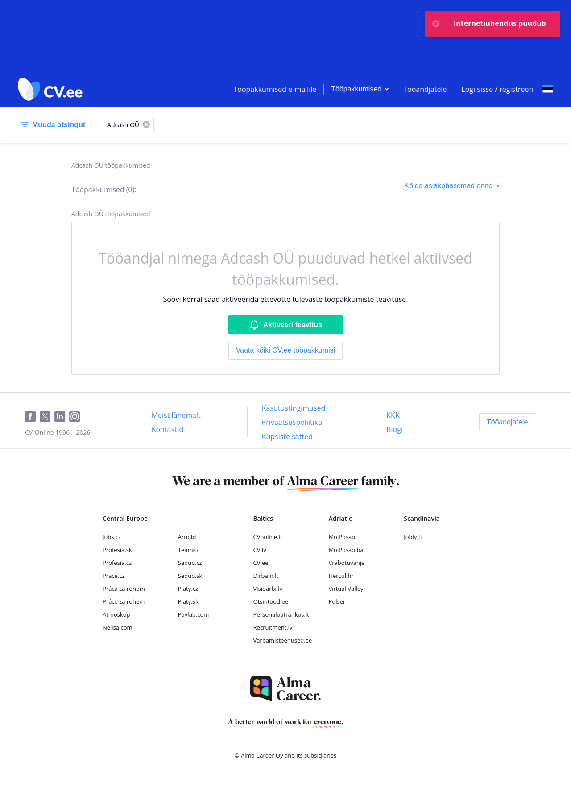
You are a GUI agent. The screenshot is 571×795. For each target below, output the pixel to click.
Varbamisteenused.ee (282, 640)
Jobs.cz (112, 537)
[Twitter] (47, 417)
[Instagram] (76, 417)
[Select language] (547, 89)
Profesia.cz (117, 563)
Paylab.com (193, 614)
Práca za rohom (124, 589)
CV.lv (259, 550)
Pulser (336, 601)
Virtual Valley (345, 589)
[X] (146, 125)
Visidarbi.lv (267, 589)
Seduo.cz (190, 563)
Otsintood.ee (270, 601)
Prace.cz (114, 576)
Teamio (188, 550)
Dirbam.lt (266, 576)
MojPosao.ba (345, 550)
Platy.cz (188, 589)
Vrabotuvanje (346, 563)
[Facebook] (32, 417)
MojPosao (341, 537)
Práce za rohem (124, 601)
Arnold (187, 537)
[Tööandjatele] (507, 422)
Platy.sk (188, 601)
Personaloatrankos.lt (281, 614)
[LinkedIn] (61, 417)
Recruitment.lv (273, 627)
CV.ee (261, 563)
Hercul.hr (340, 576)
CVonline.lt (267, 537)
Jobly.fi (413, 537)
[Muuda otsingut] (51, 125)
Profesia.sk (117, 550)
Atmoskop (116, 614)
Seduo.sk (190, 576)
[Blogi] (394, 429)
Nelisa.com (117, 627)
